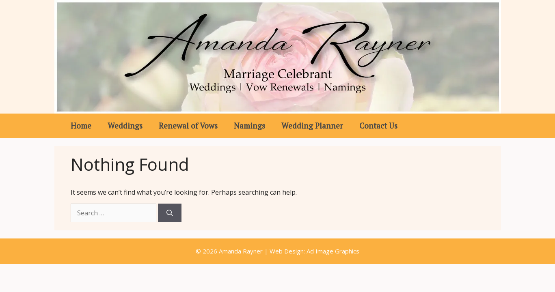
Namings (249, 125)
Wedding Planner (312, 125)
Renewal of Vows (188, 125)
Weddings (125, 125)
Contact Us (378, 125)
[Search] (169, 213)
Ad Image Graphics (332, 251)
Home (81, 125)
